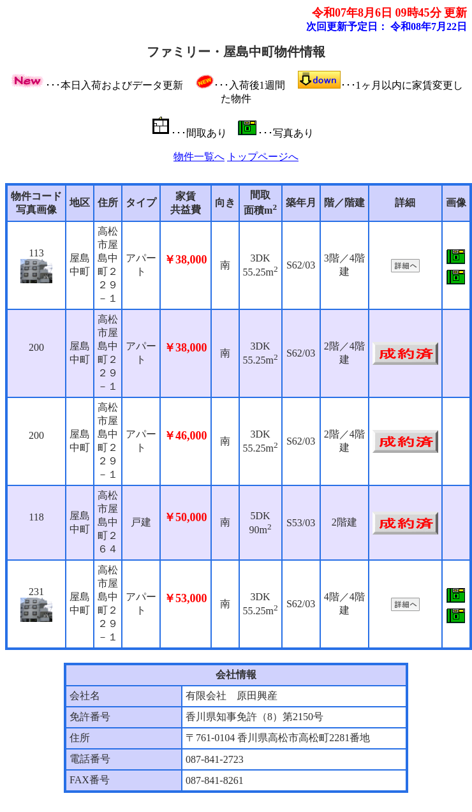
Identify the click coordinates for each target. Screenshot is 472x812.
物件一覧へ (199, 156)
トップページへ (263, 156)
